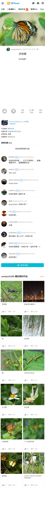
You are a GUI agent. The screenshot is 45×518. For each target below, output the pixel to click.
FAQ (42, 9)
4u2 (10, 211)
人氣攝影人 (11, 9)
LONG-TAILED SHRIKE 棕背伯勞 (32, 457)
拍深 (10, 201)
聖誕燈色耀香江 (30, 304)
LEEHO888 (13, 222)
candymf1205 (13, 49)
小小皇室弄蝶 (29, 442)
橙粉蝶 (4, 457)
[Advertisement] (22, 85)
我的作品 (23, 9)
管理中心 (34, 9)
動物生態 (11, 129)
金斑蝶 (26, 339)
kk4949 (11, 157)
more (42, 276)
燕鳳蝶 (4, 304)
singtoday (12, 233)
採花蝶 (26, 407)
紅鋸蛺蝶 (5, 442)
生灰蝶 (4, 407)
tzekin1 (11, 169)
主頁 (3, 9)
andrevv (12, 190)
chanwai (12, 254)
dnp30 (11, 243)
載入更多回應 (22, 265)
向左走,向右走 (29, 373)
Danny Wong (14, 180)
